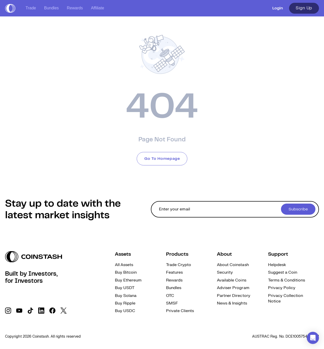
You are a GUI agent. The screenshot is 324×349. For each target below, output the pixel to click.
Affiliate (97, 8)
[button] (313, 338)
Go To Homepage (162, 159)
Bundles (51, 8)
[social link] (8, 311)
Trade (31, 8)
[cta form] (234, 209)
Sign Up (304, 8)
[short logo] (10, 8)
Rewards (75, 8)
